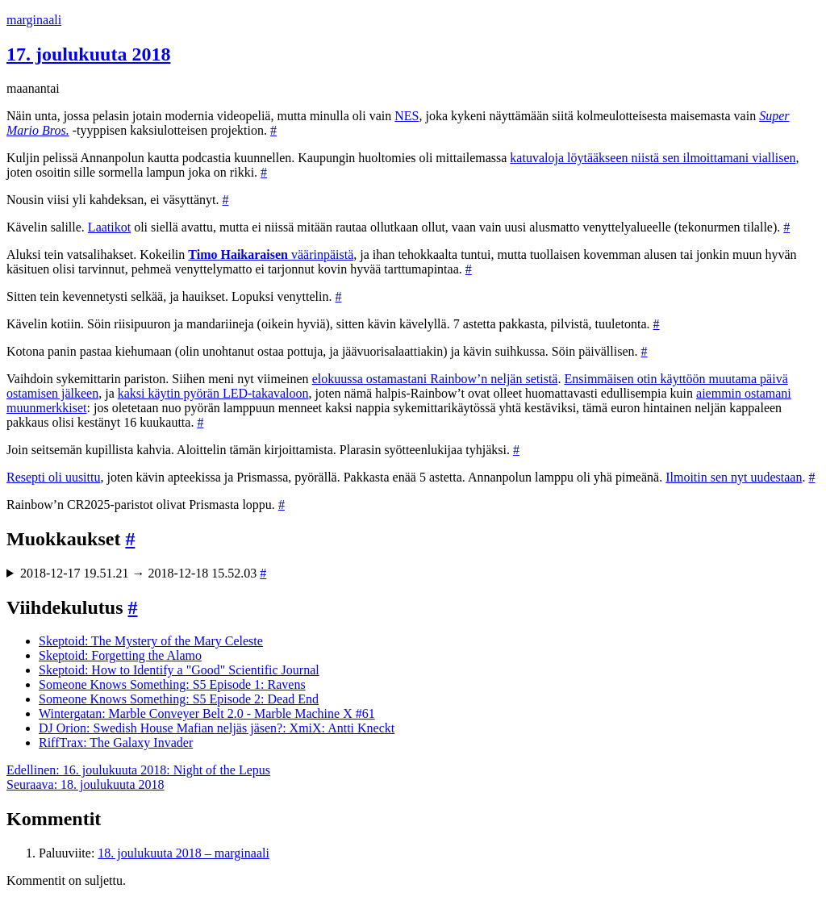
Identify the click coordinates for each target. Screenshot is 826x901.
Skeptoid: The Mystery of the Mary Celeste (151, 641)
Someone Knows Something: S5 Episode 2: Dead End (179, 699)
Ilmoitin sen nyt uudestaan (733, 477)
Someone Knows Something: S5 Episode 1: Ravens (172, 684)
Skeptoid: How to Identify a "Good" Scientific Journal (179, 670)
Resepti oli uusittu (53, 477)
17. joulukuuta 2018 (88, 54)
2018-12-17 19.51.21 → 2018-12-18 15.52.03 (143, 573)
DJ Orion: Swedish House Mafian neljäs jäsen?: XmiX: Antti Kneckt (216, 728)
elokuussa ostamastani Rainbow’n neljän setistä (435, 379)
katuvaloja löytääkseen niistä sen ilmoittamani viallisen (652, 158)
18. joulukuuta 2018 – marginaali (183, 853)
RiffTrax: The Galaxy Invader (116, 742)
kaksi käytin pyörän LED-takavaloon (213, 393)
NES (406, 116)
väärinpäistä (270, 254)
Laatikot (109, 227)
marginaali (33, 20)
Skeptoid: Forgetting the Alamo (120, 655)
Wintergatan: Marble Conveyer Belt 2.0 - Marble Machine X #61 (207, 713)
